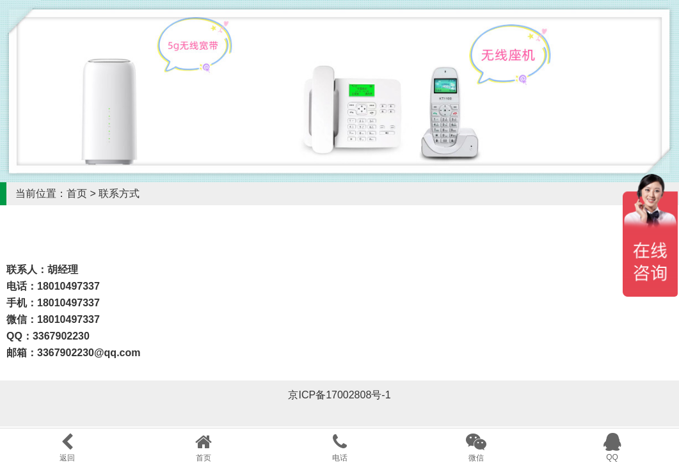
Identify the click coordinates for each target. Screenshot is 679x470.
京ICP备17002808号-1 (339, 394)
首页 (77, 193)
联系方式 (119, 193)
